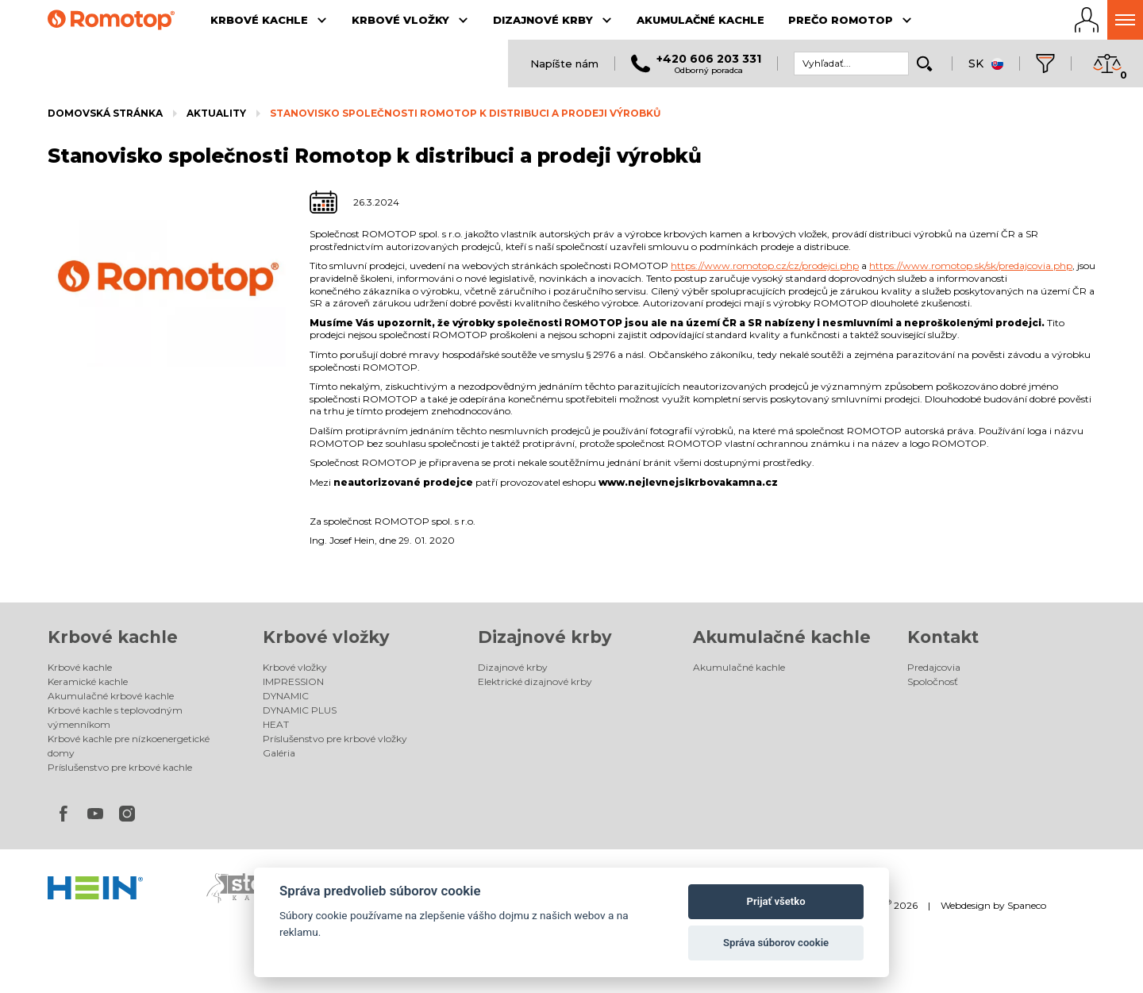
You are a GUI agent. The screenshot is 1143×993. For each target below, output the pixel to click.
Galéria (279, 753)
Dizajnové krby (545, 637)
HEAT (276, 724)
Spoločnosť (932, 681)
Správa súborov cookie (776, 943)
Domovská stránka (105, 113)
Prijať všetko (776, 901)
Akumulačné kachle (782, 637)
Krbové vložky (326, 637)
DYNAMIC (286, 696)
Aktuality (216, 113)
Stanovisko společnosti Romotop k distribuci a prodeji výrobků (465, 113)
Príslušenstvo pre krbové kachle (120, 767)
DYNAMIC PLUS (300, 710)
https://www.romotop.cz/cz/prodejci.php (765, 265)
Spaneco (1026, 905)
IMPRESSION (293, 681)
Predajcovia (933, 667)
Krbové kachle (113, 637)
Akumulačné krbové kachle (111, 696)
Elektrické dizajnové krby (535, 681)
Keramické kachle (88, 681)
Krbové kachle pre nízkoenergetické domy (129, 746)
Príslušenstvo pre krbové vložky (335, 739)
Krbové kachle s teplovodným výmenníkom (115, 717)
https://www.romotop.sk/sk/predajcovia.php (970, 265)
